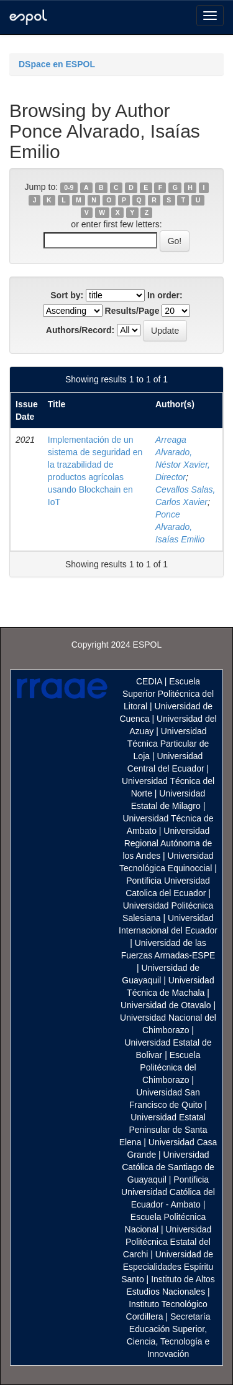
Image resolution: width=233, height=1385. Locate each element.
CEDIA (149, 681)
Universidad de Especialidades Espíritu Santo (167, 1266)
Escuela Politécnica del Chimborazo (170, 1067)
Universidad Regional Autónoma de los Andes (167, 843)
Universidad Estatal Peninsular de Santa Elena (163, 1129)
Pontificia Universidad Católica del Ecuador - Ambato (168, 1192)
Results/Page (132, 311)
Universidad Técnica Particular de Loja (168, 743)
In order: (165, 295)
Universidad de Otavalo (166, 1005)
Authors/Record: (80, 330)
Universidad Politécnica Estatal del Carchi (167, 1241)
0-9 (68, 187)
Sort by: (66, 295)
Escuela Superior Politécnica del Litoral (168, 693)
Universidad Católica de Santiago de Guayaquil (168, 1167)
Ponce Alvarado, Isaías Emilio (179, 526)
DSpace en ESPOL (57, 64)
